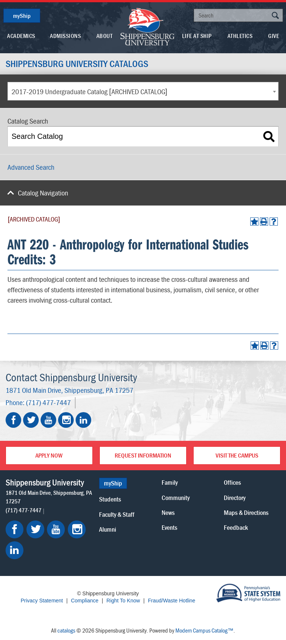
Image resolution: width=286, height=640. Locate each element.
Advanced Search (30, 167)
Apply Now (49, 455)
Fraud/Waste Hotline (171, 601)
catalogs (66, 630)
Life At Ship (197, 35)
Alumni (107, 529)
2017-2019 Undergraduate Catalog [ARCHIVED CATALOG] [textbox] (89, 91)
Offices (232, 482)
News (168, 512)
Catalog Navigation (43, 192)
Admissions (65, 35)
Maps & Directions (246, 512)
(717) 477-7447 (48, 402)
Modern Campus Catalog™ (204, 630)
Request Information (143, 455)
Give (273, 35)
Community (176, 497)
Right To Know (123, 601)
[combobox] (143, 91)
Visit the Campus (237, 455)
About (104, 35)
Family (170, 482)
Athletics (240, 35)
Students (110, 499)
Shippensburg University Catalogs (78, 63)
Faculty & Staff (116, 514)
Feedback (236, 527)
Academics (21, 35)
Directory (234, 497)
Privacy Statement (41, 601)
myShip (22, 16)
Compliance (84, 601)
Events (169, 527)
